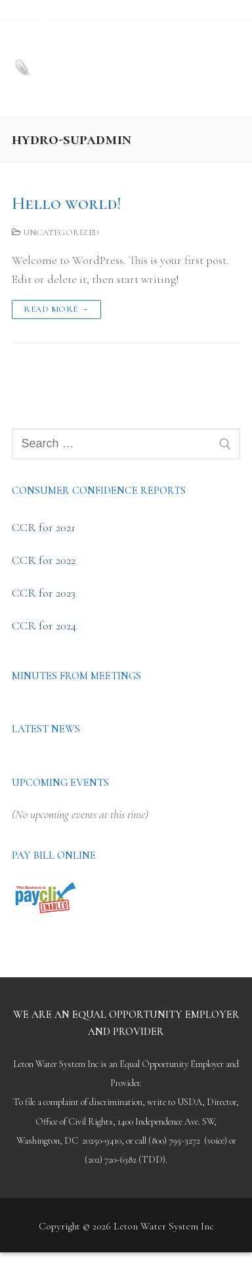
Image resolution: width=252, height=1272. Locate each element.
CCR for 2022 (43, 560)
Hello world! (66, 203)
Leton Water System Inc (116, 49)
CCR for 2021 (43, 527)
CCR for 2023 (43, 593)
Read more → (56, 309)
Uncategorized (56, 232)
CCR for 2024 (44, 625)
